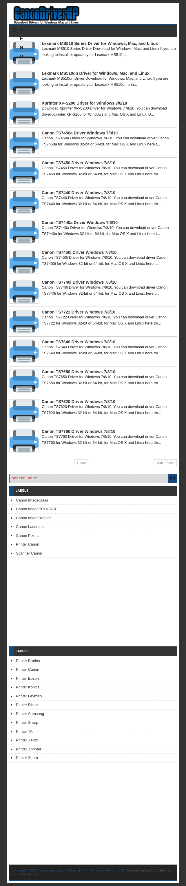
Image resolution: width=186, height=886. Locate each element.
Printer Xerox (27, 740)
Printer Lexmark (29, 696)
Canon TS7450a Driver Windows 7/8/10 (80, 133)
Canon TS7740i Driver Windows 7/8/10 (79, 282)
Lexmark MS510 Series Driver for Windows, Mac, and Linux (100, 43)
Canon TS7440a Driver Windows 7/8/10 (80, 222)
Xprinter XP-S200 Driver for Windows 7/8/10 (84, 103)
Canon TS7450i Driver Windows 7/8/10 (79, 252)
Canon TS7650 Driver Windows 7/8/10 (78, 371)
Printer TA (24, 731)
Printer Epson (27, 678)
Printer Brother (28, 661)
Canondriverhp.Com (141, 870)
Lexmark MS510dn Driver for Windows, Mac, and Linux (95, 73)
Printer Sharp (27, 722)
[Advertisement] (93, 602)
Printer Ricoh (27, 705)
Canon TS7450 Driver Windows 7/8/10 (78, 163)
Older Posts (165, 462)
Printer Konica (28, 687)
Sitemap (165, 870)
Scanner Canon (29, 553)
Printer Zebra (27, 758)
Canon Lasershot (30, 526)
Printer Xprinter (28, 749)
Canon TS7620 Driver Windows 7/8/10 (78, 401)
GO (172, 478)
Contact (17, 874)
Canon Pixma (27, 535)
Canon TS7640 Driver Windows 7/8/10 (78, 342)
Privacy (31, 874)
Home (81, 462)
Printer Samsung (30, 714)
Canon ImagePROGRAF (36, 509)
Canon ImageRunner (33, 518)
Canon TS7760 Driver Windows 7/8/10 (78, 431)
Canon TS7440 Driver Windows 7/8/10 (78, 192)
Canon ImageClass (32, 500)
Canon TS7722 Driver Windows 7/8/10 (78, 312)
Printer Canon (27, 544)
